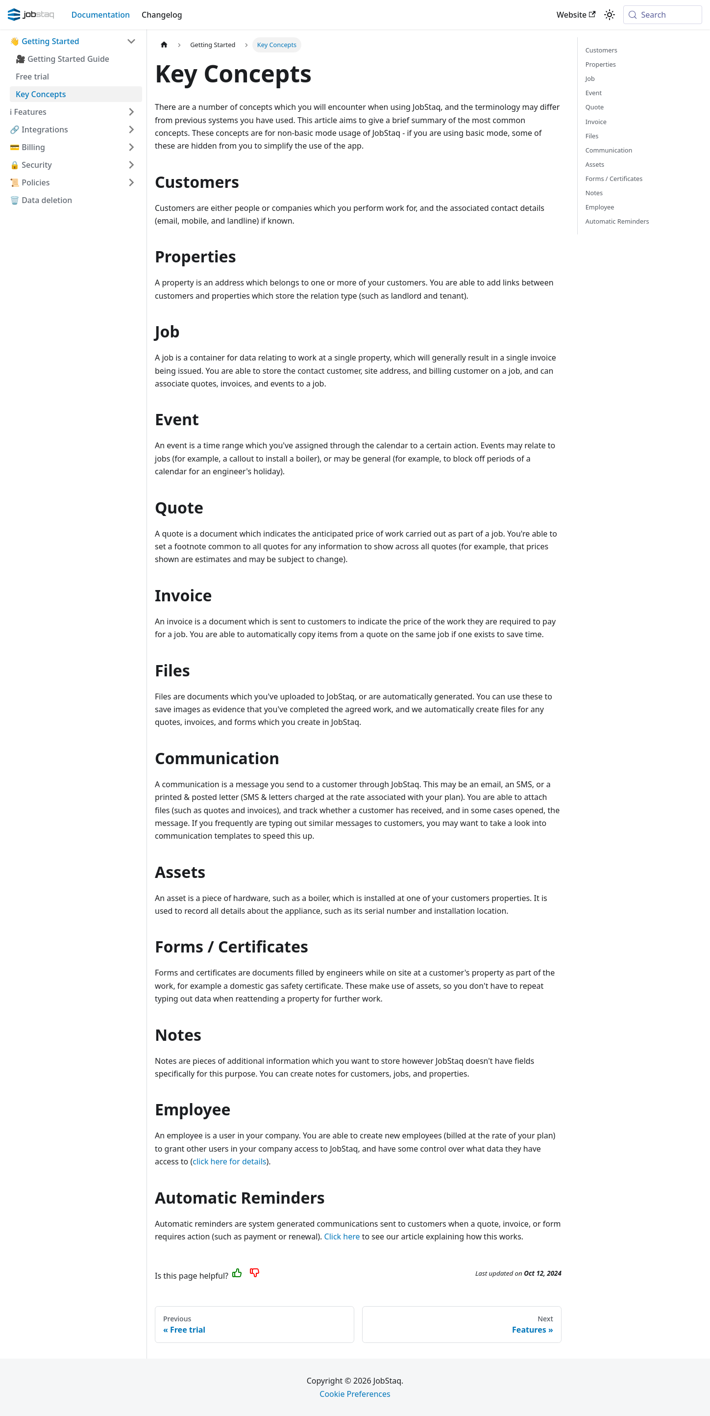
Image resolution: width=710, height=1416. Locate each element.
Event (594, 92)
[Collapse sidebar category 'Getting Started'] (131, 41)
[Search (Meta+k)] (662, 14)
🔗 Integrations (39, 129)
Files (592, 135)
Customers (601, 50)
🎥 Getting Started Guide (62, 58)
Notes (594, 192)
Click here (342, 1236)
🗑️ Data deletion (41, 200)
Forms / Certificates (614, 178)
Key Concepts (41, 94)
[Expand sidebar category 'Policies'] (131, 182)
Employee (600, 207)
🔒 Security (31, 164)
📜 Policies (29, 182)
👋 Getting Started (44, 41)
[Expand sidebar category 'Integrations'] (131, 129)
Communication (609, 150)
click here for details (229, 1161)
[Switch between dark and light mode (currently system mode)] (609, 15)
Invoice (596, 121)
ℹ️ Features (28, 111)
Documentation (101, 14)
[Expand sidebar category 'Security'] (131, 165)
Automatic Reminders (617, 221)
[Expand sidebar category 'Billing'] (131, 147)
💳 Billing (27, 147)
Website (576, 14)
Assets (595, 164)
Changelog (162, 14)
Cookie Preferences (354, 1394)
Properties (601, 64)
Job (590, 78)
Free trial (32, 76)
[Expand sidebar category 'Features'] (131, 112)
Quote (595, 107)
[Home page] (164, 44)
